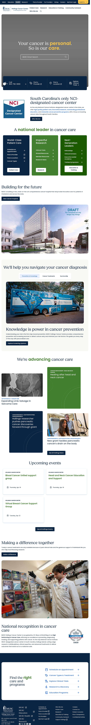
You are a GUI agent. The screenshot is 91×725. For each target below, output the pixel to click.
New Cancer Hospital (10, 199)
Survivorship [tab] (64, 276)
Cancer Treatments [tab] (49, 276)
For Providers (48, 2)
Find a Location (44, 714)
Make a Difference (9, 555)
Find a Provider (37, 2)
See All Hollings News (56, 453)
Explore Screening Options (17, 343)
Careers (62, 2)
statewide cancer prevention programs (55, 112)
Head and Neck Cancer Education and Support (61, 477)
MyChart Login (71, 2)
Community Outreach (73, 8)
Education (11, 2)
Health (18, 2)
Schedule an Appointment (43, 708)
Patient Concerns (78, 712)
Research (25, 2)
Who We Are (34, 11)
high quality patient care (42, 109)
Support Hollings (61, 720)
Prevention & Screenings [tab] (29, 276)
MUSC (4, 2)
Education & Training (56, 8)
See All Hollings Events (45, 529)
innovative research (59, 109)
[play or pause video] (4, 84)
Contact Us (76, 710)
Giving (56, 2)
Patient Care (34, 8)
